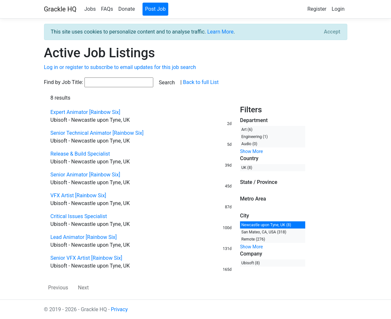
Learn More (220, 32)
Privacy (119, 309)
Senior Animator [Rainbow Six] (85, 175)
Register (316, 9)
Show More (251, 151)
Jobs (90, 9)
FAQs (107, 9)
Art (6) (246, 129)
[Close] (332, 32)
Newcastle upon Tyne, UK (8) (266, 225)
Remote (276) (253, 239)
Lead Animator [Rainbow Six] (84, 237)
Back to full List (200, 82)
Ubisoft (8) (250, 263)
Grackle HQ (60, 9)
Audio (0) (249, 144)
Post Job (155, 9)
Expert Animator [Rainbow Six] (85, 112)
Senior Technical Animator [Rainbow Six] (97, 133)
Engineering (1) (254, 136)
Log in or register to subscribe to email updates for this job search (120, 67)
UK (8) (246, 167)
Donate (126, 9)
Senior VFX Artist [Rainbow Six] (86, 258)
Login (338, 9)
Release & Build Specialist (80, 154)
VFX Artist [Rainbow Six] (78, 195)
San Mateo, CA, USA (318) (263, 232)
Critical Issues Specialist (79, 216)
